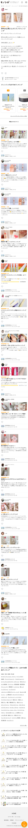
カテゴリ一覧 (10, 816)
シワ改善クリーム (19, 712)
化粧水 (2, 674)
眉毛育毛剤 (22, 684)
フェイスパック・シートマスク (14, 697)
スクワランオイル (5, 707)
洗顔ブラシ (3, 702)
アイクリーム (11, 684)
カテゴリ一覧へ (23, 725)
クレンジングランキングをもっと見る (18, 116)
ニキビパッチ (4, 697)
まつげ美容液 (4, 684)
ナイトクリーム (20, 710)
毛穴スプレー (23, 681)
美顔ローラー (11, 715)
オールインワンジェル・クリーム (8, 676)
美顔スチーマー (17, 715)
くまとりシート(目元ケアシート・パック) (10, 692)
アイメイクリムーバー (9, 679)
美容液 (8, 674)
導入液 (12, 674)
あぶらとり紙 (23, 692)
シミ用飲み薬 (9, 694)
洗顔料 (2, 679)
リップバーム (16, 686)
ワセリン (3, 712)
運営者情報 (6, 820)
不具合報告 (14, 823)
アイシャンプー (4, 686)
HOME (14, 813)
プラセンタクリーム (14, 705)
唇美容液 (11, 686)
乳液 (6, 674)
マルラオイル (22, 707)
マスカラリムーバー (19, 679)
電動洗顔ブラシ (12, 702)
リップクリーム (4, 689)
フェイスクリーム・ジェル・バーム (9, 710)
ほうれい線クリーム (10, 712)
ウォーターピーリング (6, 717)
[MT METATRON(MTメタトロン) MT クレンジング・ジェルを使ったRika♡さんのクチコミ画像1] (6, 17)
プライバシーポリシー (19, 820)
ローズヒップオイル (14, 707)
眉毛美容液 (16, 684)
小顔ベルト (23, 717)
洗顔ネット (20, 699)
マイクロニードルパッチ (6, 699)
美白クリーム (20, 702)
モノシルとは (17, 816)
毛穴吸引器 (3, 720)
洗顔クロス (15, 699)
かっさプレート (10, 720)
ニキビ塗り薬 (4, 715)
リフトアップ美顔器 (16, 717)
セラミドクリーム (5, 705)
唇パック (22, 686)
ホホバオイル (22, 705)
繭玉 (8, 702)
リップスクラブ (12, 689)
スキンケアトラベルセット (18, 694)
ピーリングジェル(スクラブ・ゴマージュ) (10, 681)
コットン (3, 694)
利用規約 (12, 820)
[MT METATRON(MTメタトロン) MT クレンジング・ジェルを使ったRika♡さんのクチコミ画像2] (18, 17)
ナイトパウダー (19, 676)
